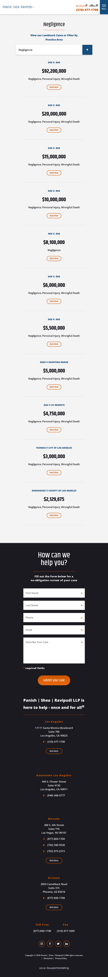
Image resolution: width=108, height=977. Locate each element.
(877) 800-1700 (54, 839)
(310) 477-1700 (87, 10)
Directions (54, 751)
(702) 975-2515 (54, 851)
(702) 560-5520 (54, 845)
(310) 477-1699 (66, 931)
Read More (54, 87)
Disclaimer (48, 958)
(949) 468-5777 (54, 795)
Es (86, 5)
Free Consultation (81, 6)
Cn (92, 5)
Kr (97, 5)
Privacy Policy (61, 958)
